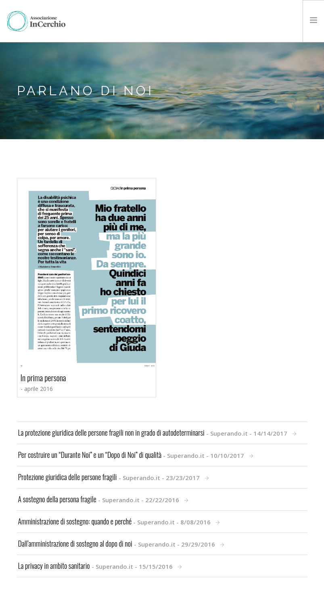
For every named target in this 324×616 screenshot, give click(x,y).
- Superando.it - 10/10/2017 (132, 454)
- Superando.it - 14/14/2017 (153, 432)
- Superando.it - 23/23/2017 (109, 477)
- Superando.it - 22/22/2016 (99, 499)
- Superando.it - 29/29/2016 (117, 543)
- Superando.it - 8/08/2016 (115, 521)
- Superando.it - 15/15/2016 (96, 565)
